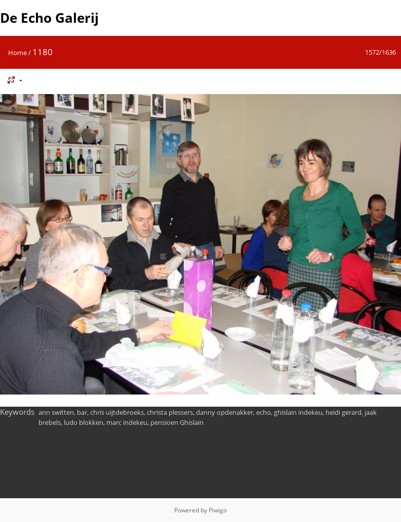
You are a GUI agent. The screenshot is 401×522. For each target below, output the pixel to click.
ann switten (56, 412)
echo (263, 412)
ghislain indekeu (298, 412)
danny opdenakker (224, 412)
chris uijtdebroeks (117, 412)
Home (17, 52)
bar (82, 412)
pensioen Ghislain (177, 422)
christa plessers (170, 412)
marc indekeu (126, 422)
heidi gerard (344, 412)
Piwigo (218, 510)
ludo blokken (83, 422)
